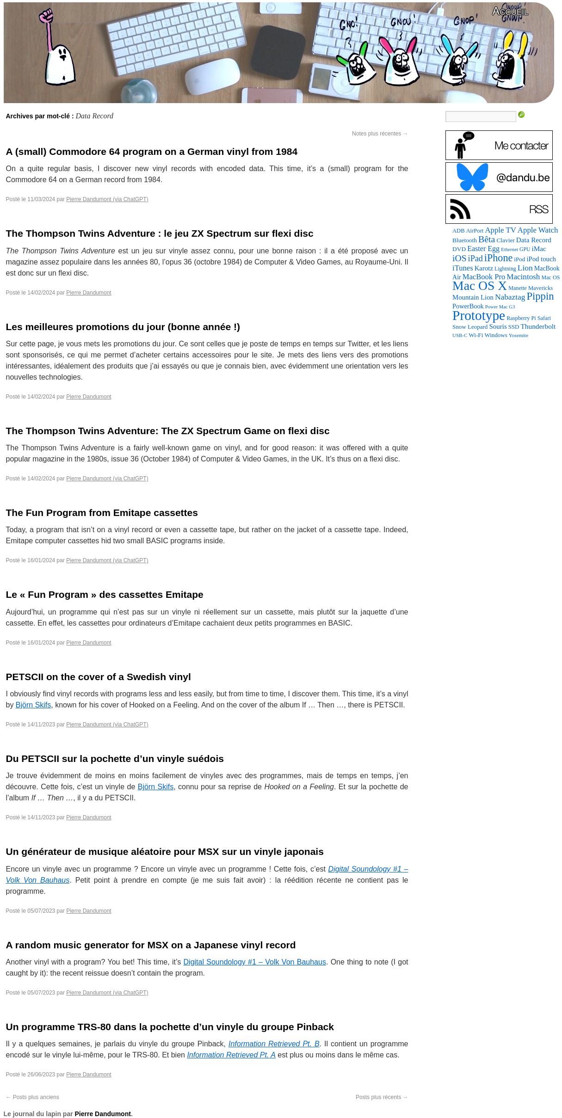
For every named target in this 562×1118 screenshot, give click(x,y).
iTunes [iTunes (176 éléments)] (462, 268)
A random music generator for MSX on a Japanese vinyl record (151, 945)
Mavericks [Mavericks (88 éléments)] (540, 288)
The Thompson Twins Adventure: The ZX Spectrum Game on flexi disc (168, 430)
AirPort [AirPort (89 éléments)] (475, 230)
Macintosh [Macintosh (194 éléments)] (523, 276)
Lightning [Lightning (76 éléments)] (505, 268)
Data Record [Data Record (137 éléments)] (533, 240)
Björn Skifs (33, 705)
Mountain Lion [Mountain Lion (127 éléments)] (473, 297)
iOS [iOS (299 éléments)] (459, 258)
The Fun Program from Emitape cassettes (102, 512)
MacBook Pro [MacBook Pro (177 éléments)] (484, 276)
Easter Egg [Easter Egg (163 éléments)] (483, 248)
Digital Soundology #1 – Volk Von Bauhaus (255, 962)
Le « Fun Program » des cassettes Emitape (105, 594)
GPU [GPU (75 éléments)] (524, 249)
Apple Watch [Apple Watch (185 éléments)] (538, 230)
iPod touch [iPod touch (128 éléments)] (541, 259)
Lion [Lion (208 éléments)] (525, 267)
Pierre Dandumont (88, 292)
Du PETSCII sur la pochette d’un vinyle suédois (115, 758)
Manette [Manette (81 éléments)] (517, 288)
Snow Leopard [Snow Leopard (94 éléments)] (470, 326)
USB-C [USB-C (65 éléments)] (459, 335)
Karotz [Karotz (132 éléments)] (484, 268)
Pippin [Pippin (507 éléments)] (540, 296)
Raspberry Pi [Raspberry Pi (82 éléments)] (521, 318)
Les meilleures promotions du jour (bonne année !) (123, 326)
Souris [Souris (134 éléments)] (497, 326)
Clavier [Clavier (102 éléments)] (505, 240)
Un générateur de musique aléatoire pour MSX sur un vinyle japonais (165, 851)
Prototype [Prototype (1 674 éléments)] (478, 315)
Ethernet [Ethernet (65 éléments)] (509, 249)
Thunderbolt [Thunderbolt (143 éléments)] (538, 326)
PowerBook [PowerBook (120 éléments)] (468, 306)
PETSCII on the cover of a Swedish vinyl (98, 676)
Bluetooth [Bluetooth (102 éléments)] (464, 240)
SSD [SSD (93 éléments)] (513, 327)
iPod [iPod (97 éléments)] (519, 259)
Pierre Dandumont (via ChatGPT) (107, 199)
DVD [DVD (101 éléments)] (459, 249)
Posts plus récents (382, 1097)
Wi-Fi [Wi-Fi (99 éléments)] (476, 335)
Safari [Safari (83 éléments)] (544, 318)
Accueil (510, 11)
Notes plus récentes (380, 133)
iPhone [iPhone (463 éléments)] (498, 258)
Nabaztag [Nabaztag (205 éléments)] (510, 297)
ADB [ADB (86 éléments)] (458, 230)
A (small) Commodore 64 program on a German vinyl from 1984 (152, 151)
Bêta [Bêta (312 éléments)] (486, 239)
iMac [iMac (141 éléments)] (538, 248)
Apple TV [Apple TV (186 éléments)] (500, 230)
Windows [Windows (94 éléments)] (495, 335)
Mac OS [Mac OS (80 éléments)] (550, 277)
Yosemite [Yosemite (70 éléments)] (518, 335)
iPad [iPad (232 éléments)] (475, 258)
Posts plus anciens (32, 1097)
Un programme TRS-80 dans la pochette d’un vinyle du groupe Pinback (170, 1026)
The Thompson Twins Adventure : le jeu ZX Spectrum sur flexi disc (160, 233)
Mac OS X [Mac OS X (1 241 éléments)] (479, 285)
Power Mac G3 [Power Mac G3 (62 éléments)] (500, 306)
